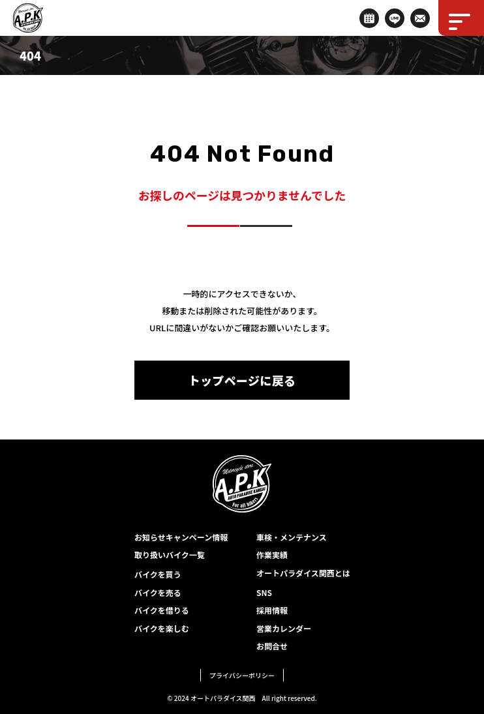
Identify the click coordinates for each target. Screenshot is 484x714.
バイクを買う (157, 574)
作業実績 (272, 554)
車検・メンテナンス (291, 537)
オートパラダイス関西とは (303, 572)
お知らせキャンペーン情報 (181, 537)
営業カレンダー (283, 628)
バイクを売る (157, 592)
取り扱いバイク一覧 (169, 554)
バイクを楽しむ (161, 628)
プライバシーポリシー (242, 675)
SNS (264, 592)
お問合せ (272, 645)
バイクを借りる (161, 610)
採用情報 (272, 610)
